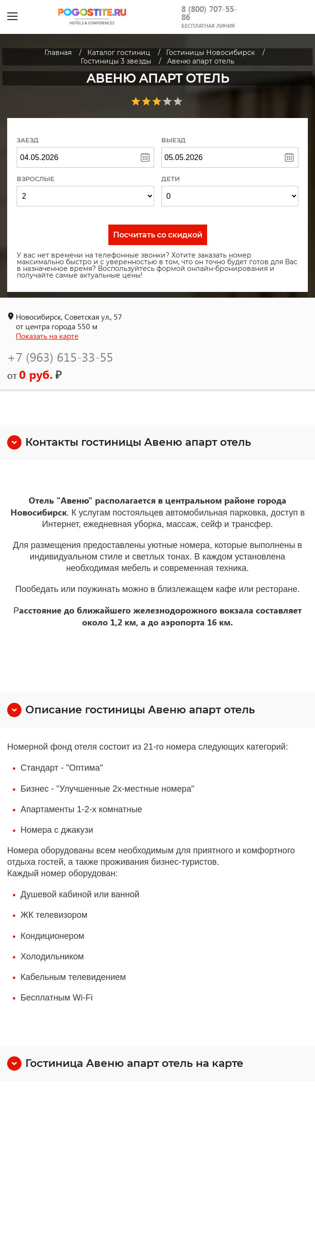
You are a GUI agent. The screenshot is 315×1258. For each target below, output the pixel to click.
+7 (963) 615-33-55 (60, 356)
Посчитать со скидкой (157, 234)
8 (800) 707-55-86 (209, 13)
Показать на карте (47, 336)
